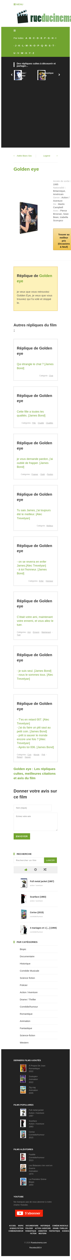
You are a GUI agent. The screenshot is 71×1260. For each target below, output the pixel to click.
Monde (36, 755)
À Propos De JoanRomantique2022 (37, 1068)
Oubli (42, 474)
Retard (20, 757)
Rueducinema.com (39, 1243)
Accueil (12, 1226)
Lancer (50, 860)
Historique (25, 963)
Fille (34, 423)
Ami (29, 632)
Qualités (49, 423)
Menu (18, 4)
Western (24, 1042)
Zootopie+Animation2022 (33, 1079)
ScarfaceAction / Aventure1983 (36, 1124)
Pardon (50, 474)
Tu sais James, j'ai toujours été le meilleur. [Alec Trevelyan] (34, 514)
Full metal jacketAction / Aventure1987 (36, 1113)
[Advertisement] (29, 112)
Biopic (23, 949)
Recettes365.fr (35, 1248)
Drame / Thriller (28, 999)
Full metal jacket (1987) (42, 881)
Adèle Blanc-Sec (24, 156)
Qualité (41, 423)
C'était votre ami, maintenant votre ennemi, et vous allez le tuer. (35, 620)
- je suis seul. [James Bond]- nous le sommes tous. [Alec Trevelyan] (35, 674)
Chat (51, 376)
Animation (25, 1021)
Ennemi (36, 632)
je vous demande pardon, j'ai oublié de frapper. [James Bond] (35, 462)
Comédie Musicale (29, 970)
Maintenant (46, 632)
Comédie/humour (29, 1006)
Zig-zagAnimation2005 (33, 1090)
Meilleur (49, 526)
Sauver (28, 757)
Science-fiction (27, 1035)
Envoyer (22, 836)
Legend (46, 156)
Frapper (35, 474)
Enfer (41, 581)
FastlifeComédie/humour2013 (37, 1157)
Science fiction (27, 978)
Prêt (43, 755)
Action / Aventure (29, 992)
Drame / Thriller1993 (22, 75)
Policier (24, 985)
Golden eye (26, 169)
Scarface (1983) (38, 897)
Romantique (26, 1013)
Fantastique (26, 1028)
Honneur (49, 581)
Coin (30, 755)
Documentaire (27, 956)
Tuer (19, 635)
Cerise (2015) (37, 912)
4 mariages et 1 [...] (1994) (43, 928)
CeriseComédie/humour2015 (37, 1135)
